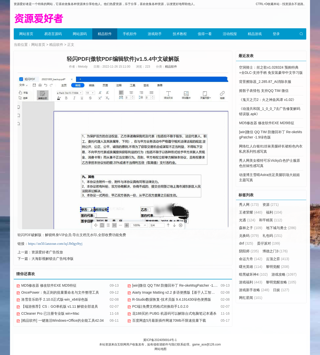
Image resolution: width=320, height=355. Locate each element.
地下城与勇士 (281, 228)
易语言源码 (53, 34)
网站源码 (80, 34)
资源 (270, 205)
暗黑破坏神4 (253, 274)
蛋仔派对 (268, 243)
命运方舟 (250, 259)
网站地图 (160, 349)
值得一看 (205, 34)
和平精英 (270, 220)
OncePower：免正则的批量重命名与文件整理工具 (57, 292)
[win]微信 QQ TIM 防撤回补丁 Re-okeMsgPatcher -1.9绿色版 (177, 285)
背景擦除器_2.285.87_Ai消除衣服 (265, 82)
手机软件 (130, 34)
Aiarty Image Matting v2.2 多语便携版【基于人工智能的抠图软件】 (181, 292)
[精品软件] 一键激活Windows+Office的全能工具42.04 (60, 320)
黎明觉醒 (277, 267)
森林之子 (250, 228)
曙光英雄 (250, 267)
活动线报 (230, 34)
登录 (276, 34)
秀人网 (249, 205)
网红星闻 (250, 298)
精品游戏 (255, 34)
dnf (246, 243)
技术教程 (180, 34)
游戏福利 (250, 282)
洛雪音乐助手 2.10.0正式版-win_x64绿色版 (52, 299)
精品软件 (105, 34)
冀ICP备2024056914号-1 (159, 340)
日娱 (281, 290)
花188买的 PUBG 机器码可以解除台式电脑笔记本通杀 (171, 313)
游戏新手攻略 (254, 290)
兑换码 (249, 236)
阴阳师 (249, 251)
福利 (274, 212)
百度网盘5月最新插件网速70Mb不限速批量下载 (166, 320)
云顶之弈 (277, 259)
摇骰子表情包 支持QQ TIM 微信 (263, 91)
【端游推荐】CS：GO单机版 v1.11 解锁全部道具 (57, 306)
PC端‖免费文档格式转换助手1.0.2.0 (157, 306)
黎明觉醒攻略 (281, 282)
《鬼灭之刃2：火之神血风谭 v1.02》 (267, 100)
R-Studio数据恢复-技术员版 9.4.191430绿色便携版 (169, 299)
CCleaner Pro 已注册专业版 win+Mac (47, 313)
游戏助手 (155, 34)
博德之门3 (275, 251)
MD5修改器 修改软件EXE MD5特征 (46, 285)
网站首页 (26, 34)
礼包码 (272, 236)
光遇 (247, 220)
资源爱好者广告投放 (47, 252)
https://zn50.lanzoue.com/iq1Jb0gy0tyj (55, 244)
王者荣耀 (250, 212)
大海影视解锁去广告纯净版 (53, 259)
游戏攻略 (284, 274)
